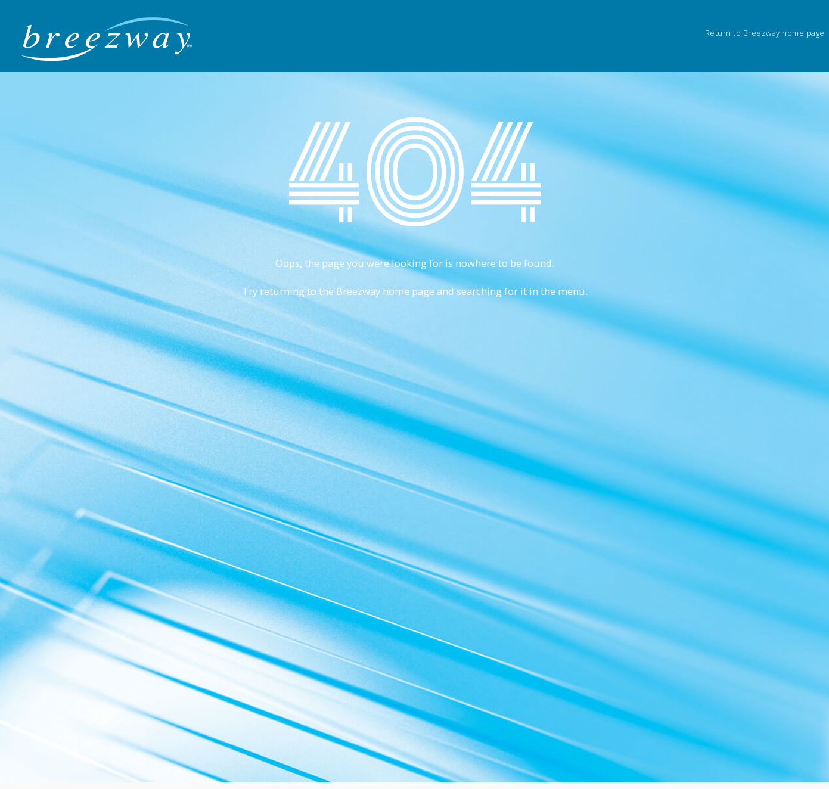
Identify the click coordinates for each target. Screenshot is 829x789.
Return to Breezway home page (765, 32)
